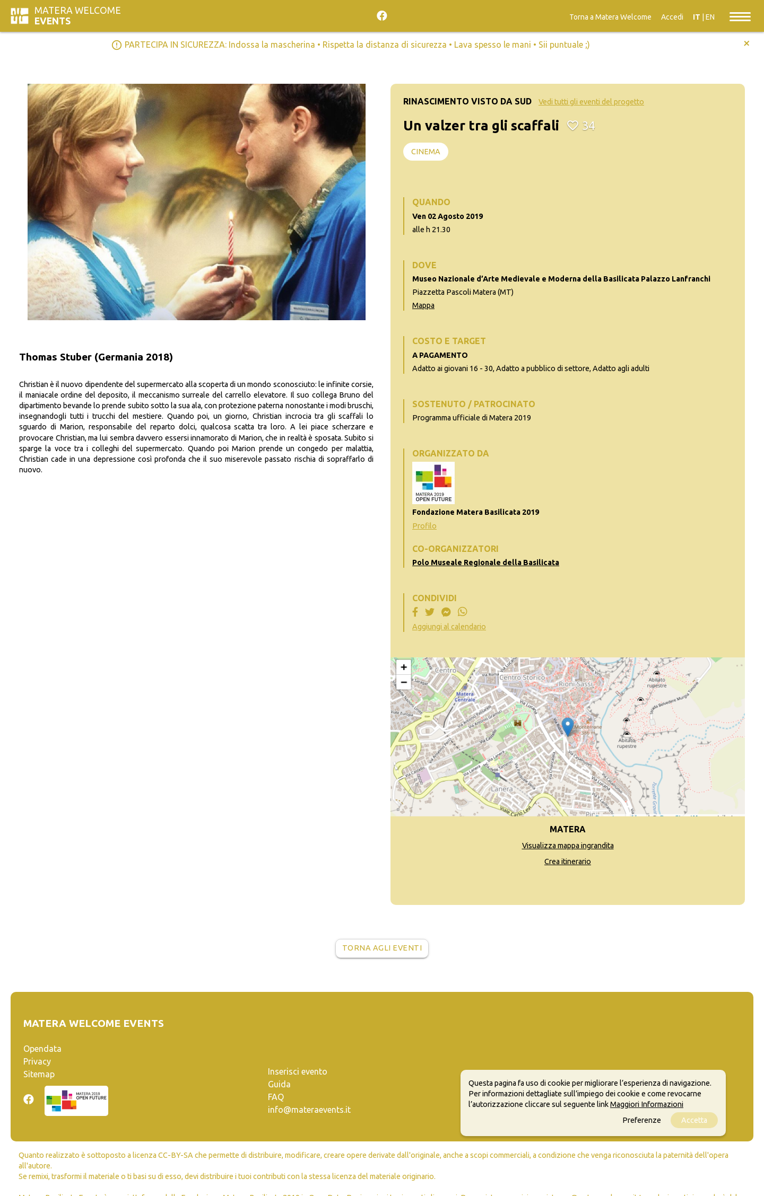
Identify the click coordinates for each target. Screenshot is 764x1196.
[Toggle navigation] (740, 16)
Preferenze (641, 1120)
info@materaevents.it (309, 1109)
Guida (279, 1084)
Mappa (423, 305)
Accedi (672, 17)
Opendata (42, 1048)
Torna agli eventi (382, 948)
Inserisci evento (297, 1071)
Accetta (694, 1120)
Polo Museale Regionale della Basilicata (485, 562)
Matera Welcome (77, 15)
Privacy (37, 1061)
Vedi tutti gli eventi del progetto (591, 102)
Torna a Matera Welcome (610, 17)
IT (696, 17)
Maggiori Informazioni (646, 1104)
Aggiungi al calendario (449, 626)
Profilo (424, 526)
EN (710, 17)
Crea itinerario (567, 861)
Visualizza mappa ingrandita (568, 845)
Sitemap (39, 1074)
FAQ (276, 1097)
